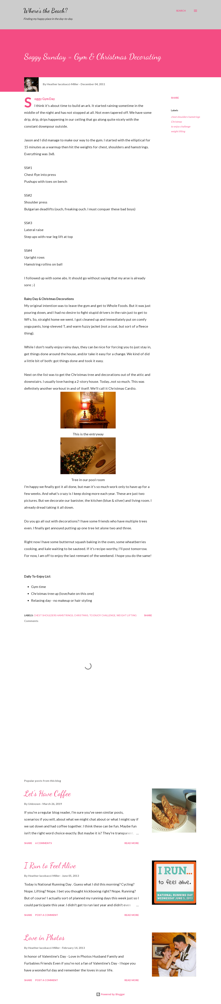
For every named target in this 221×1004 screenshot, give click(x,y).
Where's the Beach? (45, 10)
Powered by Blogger (110, 994)
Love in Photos (44, 937)
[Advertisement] (82, 736)
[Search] (181, 11)
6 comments (43, 843)
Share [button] (175, 97)
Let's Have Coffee (47, 793)
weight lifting (178, 131)
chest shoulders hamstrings (185, 116)
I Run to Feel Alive (50, 865)
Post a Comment (46, 914)
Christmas (176, 121)
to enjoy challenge (180, 126)
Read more (131, 843)
